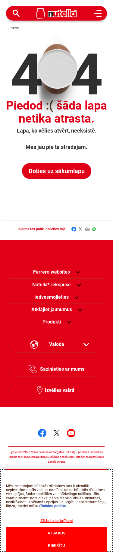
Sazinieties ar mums (62, 369)
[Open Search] (16, 13)
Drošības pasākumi (60, 456)
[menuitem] (51, 285)
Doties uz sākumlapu (57, 171)
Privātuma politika (34, 456)
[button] (78, 272)
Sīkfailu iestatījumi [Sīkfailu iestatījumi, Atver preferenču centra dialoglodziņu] (56, 520)
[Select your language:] (56, 345)
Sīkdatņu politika (76, 452)
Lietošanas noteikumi (88, 456)
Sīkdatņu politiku (52, 506)
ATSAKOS (56, 533)
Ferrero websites (51, 272)
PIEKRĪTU (56, 545)
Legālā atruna (56, 461)
